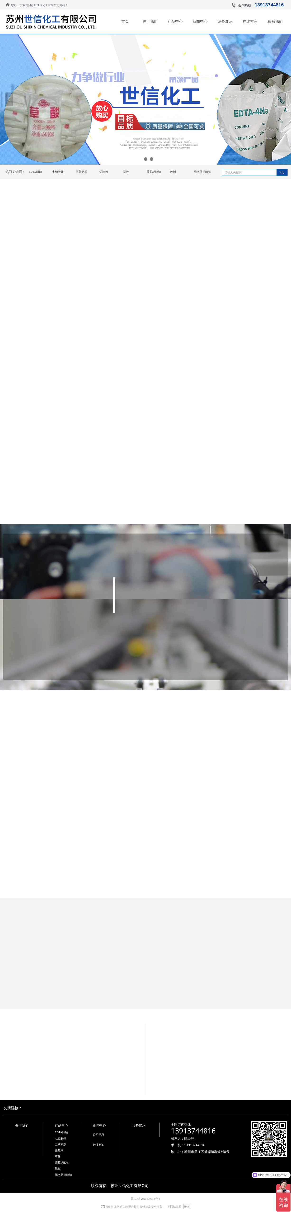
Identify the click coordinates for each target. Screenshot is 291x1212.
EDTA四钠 (35, 171)
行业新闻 (98, 1145)
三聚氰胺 (81, 171)
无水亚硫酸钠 (202, 171)
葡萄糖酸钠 (154, 171)
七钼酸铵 (58, 171)
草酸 (126, 171)
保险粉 (103, 171)
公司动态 (98, 1134)
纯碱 (173, 171)
